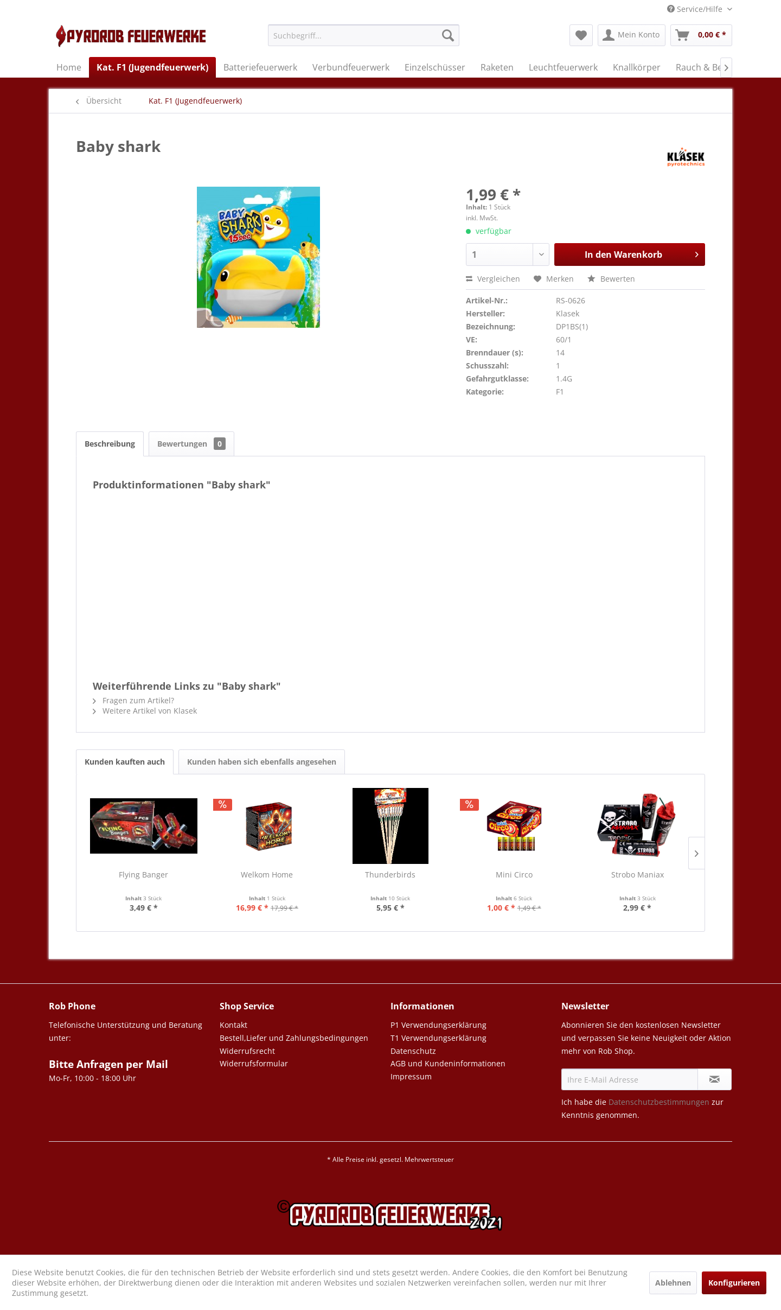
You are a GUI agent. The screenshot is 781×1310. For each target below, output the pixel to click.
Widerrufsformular (254, 1063)
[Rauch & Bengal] (707, 67)
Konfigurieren (734, 1282)
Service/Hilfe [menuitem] (696, 9)
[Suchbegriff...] (363, 35)
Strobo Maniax (637, 874)
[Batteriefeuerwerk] (260, 67)
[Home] (69, 67)
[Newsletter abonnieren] (714, 1079)
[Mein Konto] (631, 35)
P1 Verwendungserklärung (438, 1025)
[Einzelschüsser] (435, 67)
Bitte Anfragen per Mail (108, 1064)
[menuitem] (363, 40)
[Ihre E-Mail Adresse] (629, 1079)
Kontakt (233, 1025)
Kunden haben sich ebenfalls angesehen (261, 761)
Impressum (411, 1076)
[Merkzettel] (581, 35)
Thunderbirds (390, 874)
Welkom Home (267, 874)
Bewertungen (191, 443)
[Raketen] (497, 67)
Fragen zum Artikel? (133, 700)
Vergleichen (493, 279)
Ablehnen (673, 1282)
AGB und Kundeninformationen (447, 1063)
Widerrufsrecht (247, 1051)
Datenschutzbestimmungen (659, 1102)
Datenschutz (413, 1051)
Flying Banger (143, 874)
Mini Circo (514, 874)
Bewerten (611, 279)
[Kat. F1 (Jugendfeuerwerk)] (152, 67)
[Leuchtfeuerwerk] (563, 67)
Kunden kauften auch (125, 761)
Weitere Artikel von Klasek (145, 710)
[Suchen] (448, 35)
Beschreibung (110, 443)
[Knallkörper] (636, 67)
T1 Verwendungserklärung (438, 1038)
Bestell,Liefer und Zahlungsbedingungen (294, 1038)
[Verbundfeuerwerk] (351, 67)
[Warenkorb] (701, 35)
